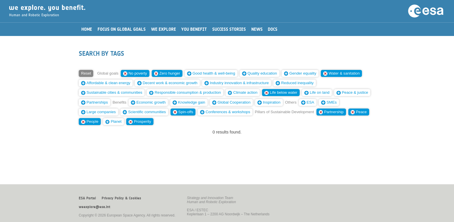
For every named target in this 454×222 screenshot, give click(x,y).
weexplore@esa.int (94, 207)
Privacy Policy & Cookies (121, 198)
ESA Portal (87, 198)
